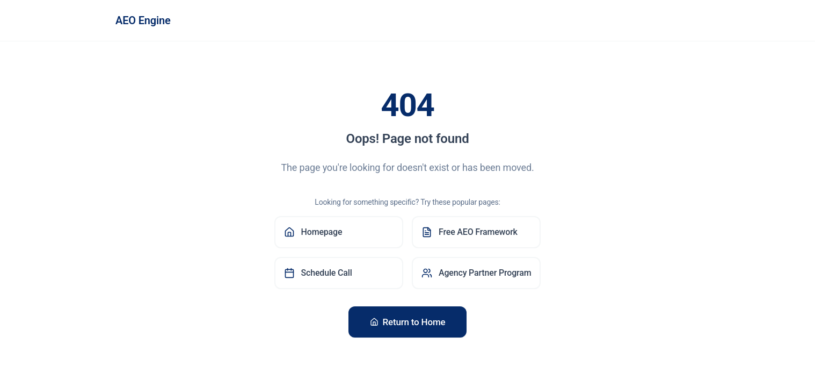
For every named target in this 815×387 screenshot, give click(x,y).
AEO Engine (143, 20)
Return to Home (408, 322)
